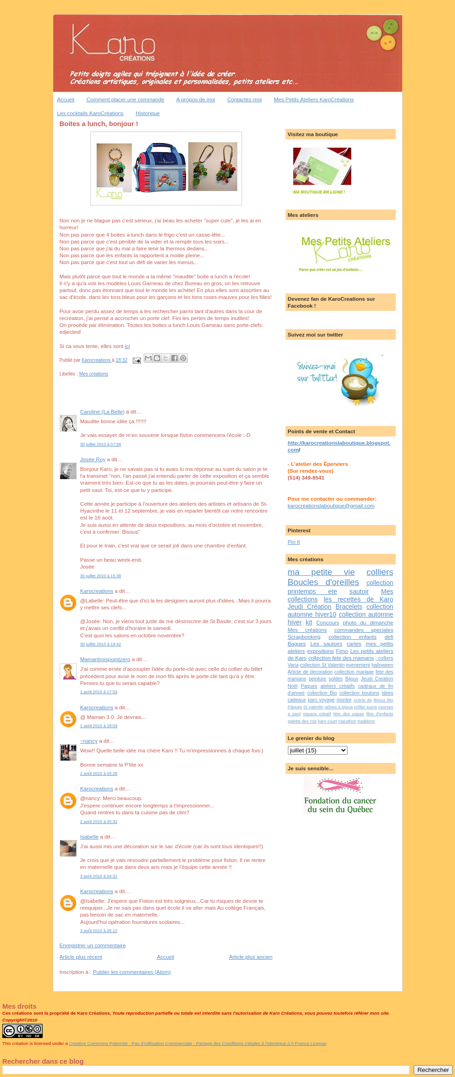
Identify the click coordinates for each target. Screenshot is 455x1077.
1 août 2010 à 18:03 (99, 726)
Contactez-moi (244, 99)
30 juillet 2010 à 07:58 (100, 444)
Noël (293, 686)
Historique (147, 113)
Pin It (294, 542)
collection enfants (353, 637)
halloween (382, 665)
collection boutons (359, 693)
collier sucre (365, 707)
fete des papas (348, 714)
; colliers (384, 658)
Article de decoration (310, 671)
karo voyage (321, 699)
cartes (354, 643)
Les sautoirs (326, 643)
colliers (379, 572)
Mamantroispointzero (105, 659)
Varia (293, 665)
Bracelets (349, 606)
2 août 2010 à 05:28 (99, 773)
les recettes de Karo (358, 599)
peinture (317, 678)
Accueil (65, 99)
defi (389, 637)
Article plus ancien (251, 957)
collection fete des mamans (341, 658)
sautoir (359, 591)
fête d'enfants (379, 714)
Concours (327, 622)
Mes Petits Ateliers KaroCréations (314, 99)
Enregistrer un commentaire (93, 945)
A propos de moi (195, 99)
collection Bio (322, 693)
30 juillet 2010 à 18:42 (100, 644)
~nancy (89, 741)
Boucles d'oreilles (324, 582)
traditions (366, 721)
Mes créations (93, 373)
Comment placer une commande (125, 99)
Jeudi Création (309, 606)
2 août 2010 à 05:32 (99, 821)
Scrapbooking (304, 637)
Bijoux (352, 678)
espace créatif (317, 714)
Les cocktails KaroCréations (90, 113)
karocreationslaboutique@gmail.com (331, 505)
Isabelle (89, 837)
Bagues (297, 643)
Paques (309, 686)
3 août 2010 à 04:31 (99, 876)
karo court (327, 721)
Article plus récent (81, 957)
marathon (347, 721)
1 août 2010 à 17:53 (99, 692)
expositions (320, 651)
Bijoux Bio (383, 700)
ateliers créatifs (337, 686)
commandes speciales (363, 630)
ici (127, 346)
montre (344, 699)
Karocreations (96, 591)
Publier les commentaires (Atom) (132, 972)
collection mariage (354, 671)
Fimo (342, 651)
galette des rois (302, 721)
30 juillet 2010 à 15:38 (100, 576)
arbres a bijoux (339, 707)
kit (309, 622)
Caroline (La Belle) (102, 411)
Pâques (295, 707)
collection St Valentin (322, 665)
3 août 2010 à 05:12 (99, 930)
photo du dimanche (368, 622)
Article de (363, 700)
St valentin (313, 707)
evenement (358, 665)
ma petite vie (321, 572)
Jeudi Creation (377, 678)
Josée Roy (93, 459)
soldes (336, 678)
